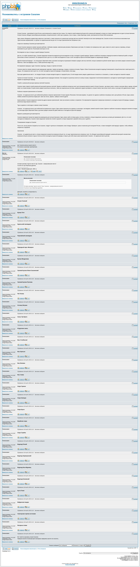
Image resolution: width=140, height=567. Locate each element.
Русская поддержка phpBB (70, 564)
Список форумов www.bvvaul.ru (28, 19)
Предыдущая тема (122, 23)
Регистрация (92, 8)
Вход (94, 9)
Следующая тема (132, 23)
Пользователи (77, 8)
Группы (85, 8)
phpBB (67, 563)
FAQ (65, 8)
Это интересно (42, 19)
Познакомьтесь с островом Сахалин (21, 14)
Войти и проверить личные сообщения (81, 9)
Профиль (66, 9)
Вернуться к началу (7, 138)
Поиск (70, 8)
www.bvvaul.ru (79, 3)
